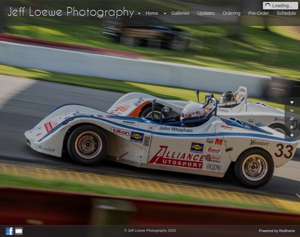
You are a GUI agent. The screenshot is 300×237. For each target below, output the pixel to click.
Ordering (231, 13)
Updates (206, 13)
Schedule (286, 13)
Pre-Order (258, 13)
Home (152, 13)
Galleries (180, 13)
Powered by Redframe (277, 231)
